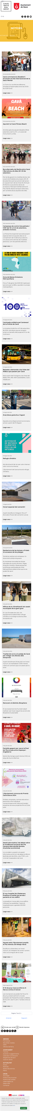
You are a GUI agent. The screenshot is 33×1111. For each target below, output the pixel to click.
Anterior (8, 1018)
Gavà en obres (8, 1059)
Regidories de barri (9, 1057)
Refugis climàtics (9, 458)
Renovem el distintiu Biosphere (15, 703)
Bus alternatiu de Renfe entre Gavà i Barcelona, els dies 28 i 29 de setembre (16, 171)
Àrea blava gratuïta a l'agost (14, 415)
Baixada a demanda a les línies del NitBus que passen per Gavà (16, 370)
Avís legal (6, 1075)
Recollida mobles (9, 1043)
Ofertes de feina (8, 1046)
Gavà (16, 469)
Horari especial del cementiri (14, 507)
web (4, 1001)
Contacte (6, 1085)
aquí (14, 1105)
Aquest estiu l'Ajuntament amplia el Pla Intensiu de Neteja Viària (15, 943)
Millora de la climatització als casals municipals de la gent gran (16, 607)
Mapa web (6, 1083)
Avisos (5, 1065)
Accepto (23, 1108)
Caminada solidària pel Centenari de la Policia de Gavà (16, 323)
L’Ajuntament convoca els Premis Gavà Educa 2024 (15, 794)
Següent (24, 1018)
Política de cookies (9, 1079)
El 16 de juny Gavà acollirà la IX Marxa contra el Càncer (14, 989)
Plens (5, 1070)
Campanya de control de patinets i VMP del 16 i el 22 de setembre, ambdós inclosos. (16, 228)
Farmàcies (6, 1041)
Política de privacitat (10, 1077)
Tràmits (5, 1052)
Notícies (6, 1066)
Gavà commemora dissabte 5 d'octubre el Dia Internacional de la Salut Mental (16, 78)
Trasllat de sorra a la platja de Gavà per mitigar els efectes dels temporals (16, 655)
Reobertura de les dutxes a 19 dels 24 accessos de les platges (16, 551)
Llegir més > (7, 93)
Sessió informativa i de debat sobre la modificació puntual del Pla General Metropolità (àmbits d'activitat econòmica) (16, 845)
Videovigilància (8, 1081)
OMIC (5, 1045)
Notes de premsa (9, 1068)
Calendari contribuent (10, 1055)
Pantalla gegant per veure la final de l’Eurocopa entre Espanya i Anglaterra (16, 750)
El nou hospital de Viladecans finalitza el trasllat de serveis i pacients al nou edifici (14, 895)
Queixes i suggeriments (11, 1054)
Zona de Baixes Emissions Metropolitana (13, 278)
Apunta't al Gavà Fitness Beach (15, 124)
